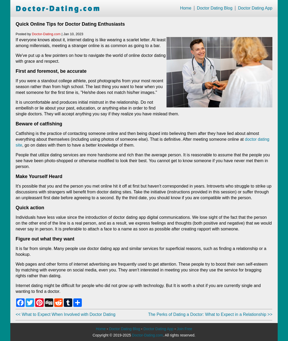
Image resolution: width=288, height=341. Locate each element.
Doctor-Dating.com (46, 34)
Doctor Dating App (255, 8)
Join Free (184, 329)
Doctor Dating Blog (214, 8)
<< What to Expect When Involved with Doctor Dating (65, 314)
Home (185, 8)
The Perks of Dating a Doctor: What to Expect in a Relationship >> (210, 314)
